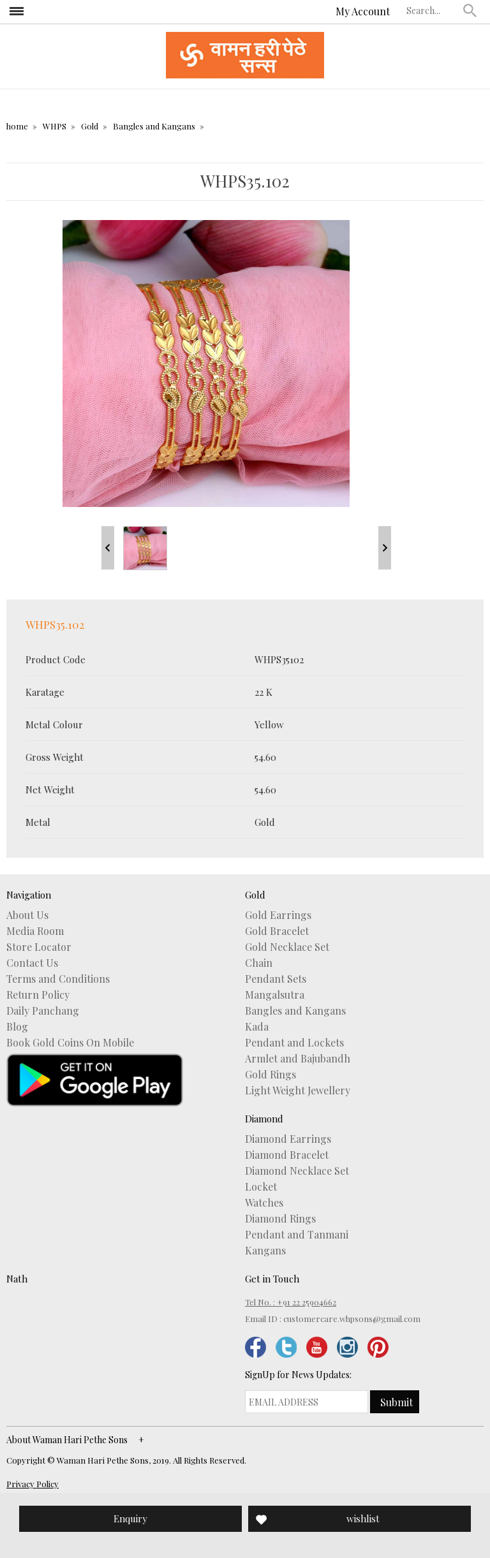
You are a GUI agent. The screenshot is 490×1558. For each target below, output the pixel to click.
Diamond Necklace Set (297, 1171)
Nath (16, 1278)
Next (384, 548)
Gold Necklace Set (287, 947)
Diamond (264, 1118)
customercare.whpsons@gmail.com (351, 1318)
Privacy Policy (32, 1483)
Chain (258, 963)
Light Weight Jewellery (297, 1090)
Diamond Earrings (288, 1139)
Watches (264, 1203)
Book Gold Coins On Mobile (70, 1043)
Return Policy (38, 995)
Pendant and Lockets (294, 1043)
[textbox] (431, 10)
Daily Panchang (42, 1011)
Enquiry (130, 1518)
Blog (17, 1027)
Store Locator (38, 947)
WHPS (54, 126)
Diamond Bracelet (287, 1155)
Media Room (35, 931)
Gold (89, 126)
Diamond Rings (280, 1219)
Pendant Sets (275, 979)
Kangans (265, 1251)
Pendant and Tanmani (296, 1235)
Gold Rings (270, 1074)
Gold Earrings (278, 915)
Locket (261, 1187)
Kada (257, 1027)
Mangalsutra (274, 995)
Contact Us (32, 963)
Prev (107, 548)
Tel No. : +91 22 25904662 (290, 1302)
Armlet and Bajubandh (297, 1059)
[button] (470, 10)
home (17, 126)
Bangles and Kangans (154, 126)
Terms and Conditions (58, 979)
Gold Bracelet (277, 931)
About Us (27, 915)
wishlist (363, 1518)
